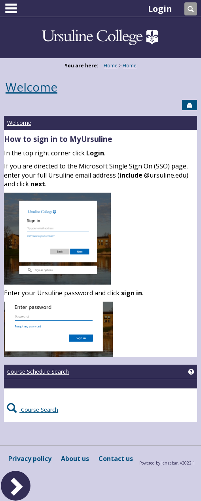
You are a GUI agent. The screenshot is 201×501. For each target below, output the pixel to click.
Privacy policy (29, 458)
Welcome (31, 87)
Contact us (116, 458)
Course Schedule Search (38, 371)
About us (75, 458)
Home (111, 65)
